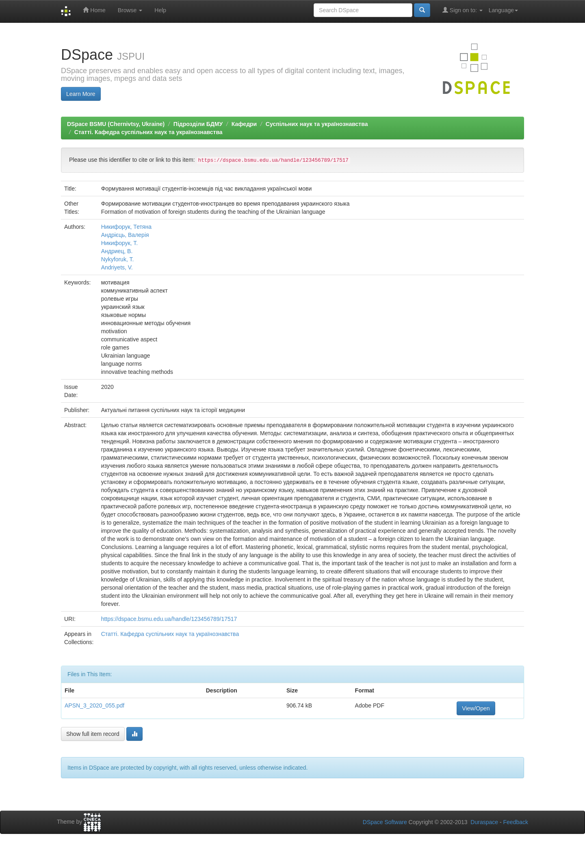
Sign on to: (462, 10)
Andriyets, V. (117, 267)
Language (503, 10)
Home (94, 10)
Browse (130, 10)
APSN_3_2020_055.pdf (94, 705)
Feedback (515, 822)
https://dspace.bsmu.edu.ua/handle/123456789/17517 (169, 619)
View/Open (476, 708)
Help (160, 10)
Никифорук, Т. (119, 243)
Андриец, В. (117, 251)
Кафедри (244, 124)
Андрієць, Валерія (125, 235)
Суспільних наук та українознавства (317, 124)
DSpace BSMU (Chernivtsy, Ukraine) (116, 124)
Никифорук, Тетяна (126, 227)
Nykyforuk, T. (117, 259)
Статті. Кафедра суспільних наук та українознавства (148, 132)
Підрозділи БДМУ (198, 124)
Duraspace (484, 822)
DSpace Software (385, 822)
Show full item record (92, 734)
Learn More (80, 94)
